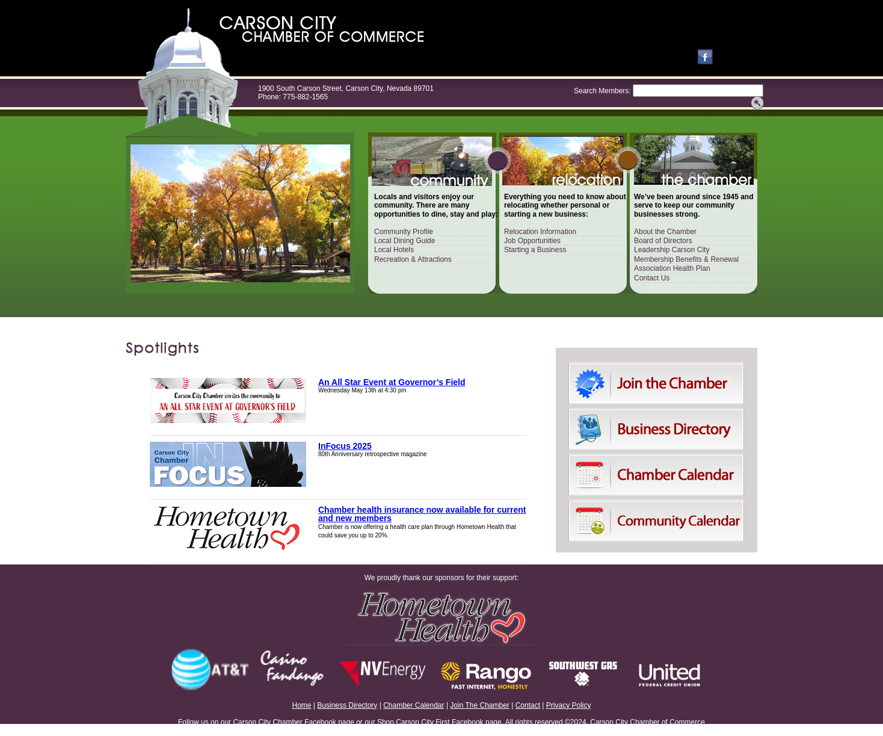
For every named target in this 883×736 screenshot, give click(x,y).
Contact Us (651, 278)
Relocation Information (540, 231)
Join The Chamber (479, 705)
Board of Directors (663, 241)
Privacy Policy (568, 705)
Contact (527, 705)
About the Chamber (665, 231)
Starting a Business (535, 250)
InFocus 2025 (345, 446)
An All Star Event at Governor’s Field (392, 382)
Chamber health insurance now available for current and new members (422, 514)
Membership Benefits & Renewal (686, 259)
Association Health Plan (672, 268)
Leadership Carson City (671, 250)
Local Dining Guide (404, 241)
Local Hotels (394, 250)
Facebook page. (477, 722)
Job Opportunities (532, 241)
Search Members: (602, 91)
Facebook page (329, 722)
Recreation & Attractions (413, 259)
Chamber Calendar (413, 705)
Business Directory (347, 705)
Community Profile (403, 231)
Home (302, 705)
